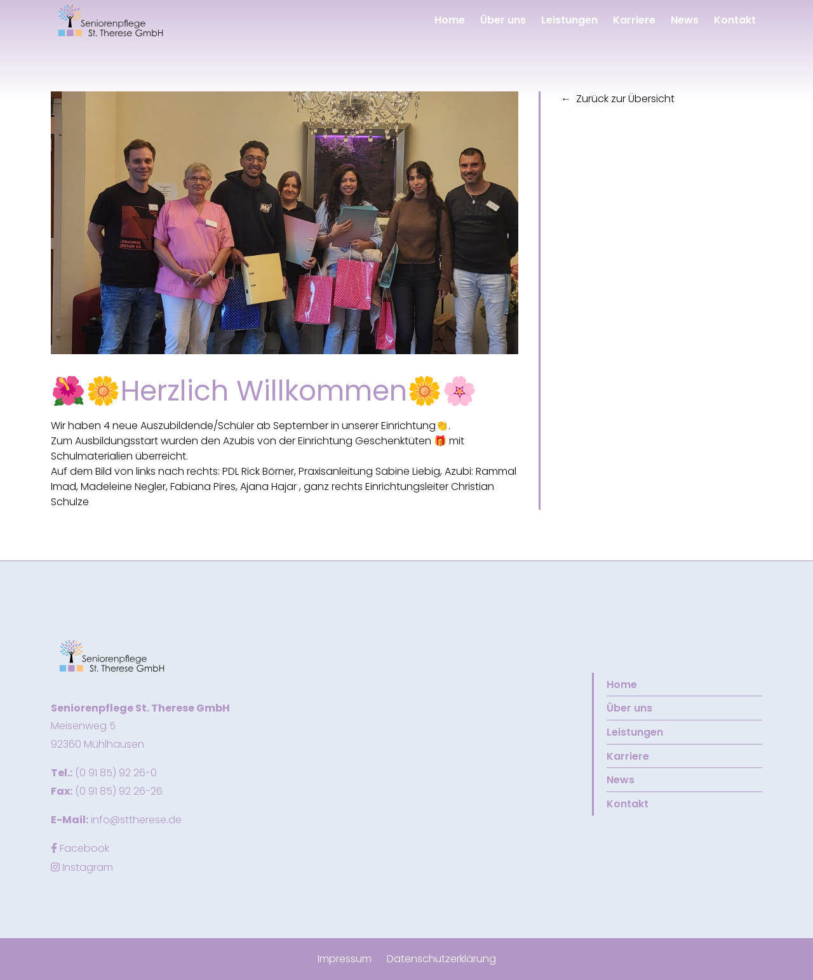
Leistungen (568, 20)
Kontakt (734, 20)
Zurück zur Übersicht (625, 98)
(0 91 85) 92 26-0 (116, 772)
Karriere (633, 20)
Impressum (345, 958)
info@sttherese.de (136, 819)
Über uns (502, 20)
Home (448, 20)
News (683, 20)
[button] (112, 20)
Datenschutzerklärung (441, 958)
